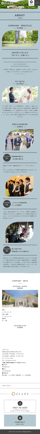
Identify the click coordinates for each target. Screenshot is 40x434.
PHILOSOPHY (7, 158)
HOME (4, 385)
